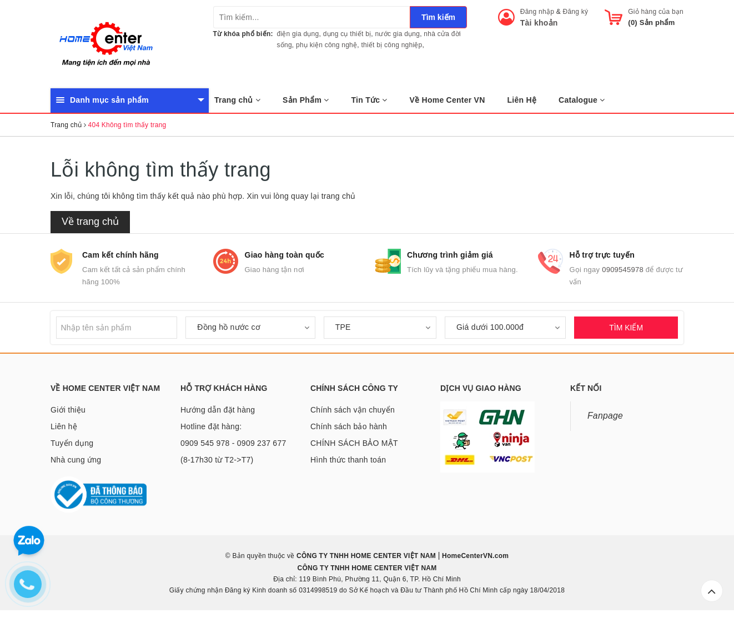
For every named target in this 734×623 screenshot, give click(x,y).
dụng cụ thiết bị (347, 34)
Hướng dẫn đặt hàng (217, 409)
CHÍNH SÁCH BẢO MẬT (354, 443)
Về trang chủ (90, 221)
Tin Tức (369, 100)
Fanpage (605, 415)
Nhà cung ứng (76, 459)
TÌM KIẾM (626, 327)
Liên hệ (64, 426)
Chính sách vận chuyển (352, 409)
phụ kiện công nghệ (326, 45)
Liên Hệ (522, 100)
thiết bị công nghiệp (391, 45)
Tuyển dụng (72, 443)
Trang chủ (237, 100)
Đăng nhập (537, 12)
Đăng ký (576, 12)
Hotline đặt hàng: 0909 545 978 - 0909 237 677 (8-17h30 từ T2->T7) (233, 443)
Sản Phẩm (306, 100)
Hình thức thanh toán (348, 459)
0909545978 (622, 269)
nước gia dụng (397, 34)
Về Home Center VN (447, 100)
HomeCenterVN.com (474, 556)
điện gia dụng (298, 34)
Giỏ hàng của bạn (655, 12)
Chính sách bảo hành (348, 426)
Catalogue (582, 100)
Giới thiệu (68, 409)
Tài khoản (539, 22)
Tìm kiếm (438, 17)
